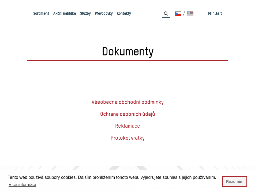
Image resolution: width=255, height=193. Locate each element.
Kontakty (124, 13)
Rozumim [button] (234, 181)
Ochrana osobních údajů (127, 114)
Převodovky (103, 13)
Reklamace (127, 126)
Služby (85, 13)
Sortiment (41, 13)
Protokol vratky (128, 138)
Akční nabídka (64, 13)
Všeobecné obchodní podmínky (128, 102)
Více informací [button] (22, 184)
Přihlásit (215, 13)
